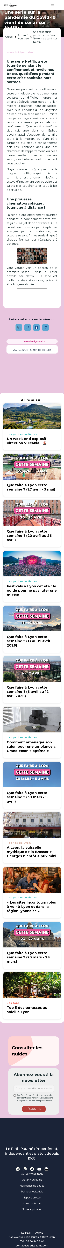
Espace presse (32, 1197)
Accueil (9, 36)
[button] (51, 5)
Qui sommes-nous (32, 1173)
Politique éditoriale (32, 1191)
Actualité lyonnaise (23, 37)
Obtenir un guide (32, 1179)
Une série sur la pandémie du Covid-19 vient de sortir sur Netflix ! (45, 37)
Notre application (32, 1209)
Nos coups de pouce (32, 1185)
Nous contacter (32, 1203)
